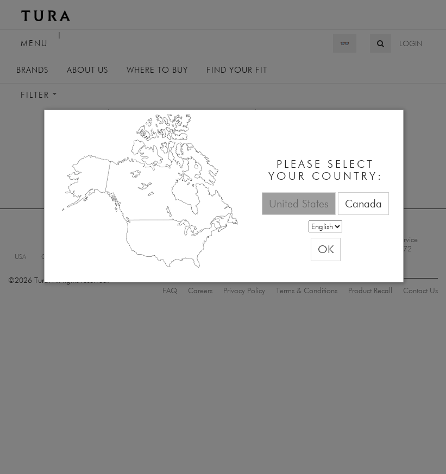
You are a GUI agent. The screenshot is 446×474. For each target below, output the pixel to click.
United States (299, 203)
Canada (363, 203)
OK (326, 249)
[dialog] (224, 196)
